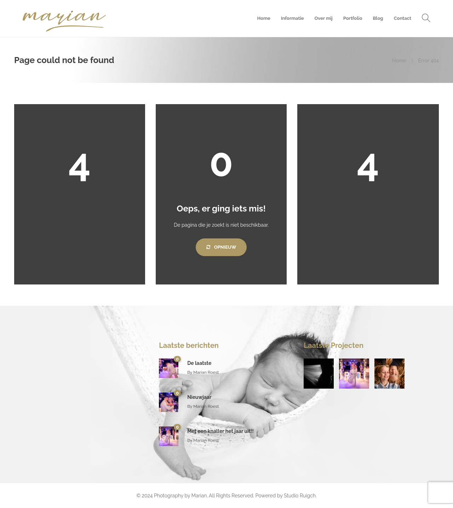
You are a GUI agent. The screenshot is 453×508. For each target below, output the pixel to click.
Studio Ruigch (300, 495)
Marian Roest (206, 372)
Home (263, 18)
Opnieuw (221, 247)
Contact (402, 18)
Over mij (324, 18)
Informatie (292, 18)
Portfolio (352, 18)
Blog (378, 18)
